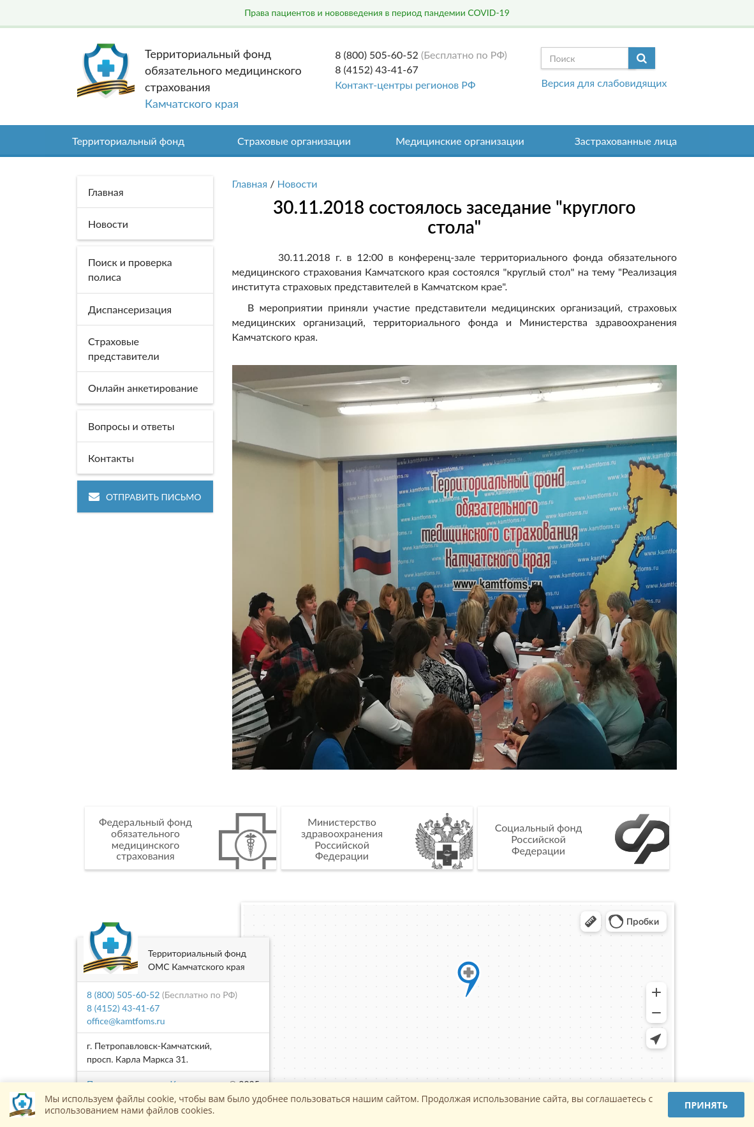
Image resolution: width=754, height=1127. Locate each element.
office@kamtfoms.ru (126, 1020)
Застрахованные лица (626, 141)
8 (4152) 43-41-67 (376, 69)
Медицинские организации (459, 141)
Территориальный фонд (128, 141)
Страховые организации (294, 141)
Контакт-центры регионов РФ (405, 84)
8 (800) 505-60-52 (376, 55)
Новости (297, 183)
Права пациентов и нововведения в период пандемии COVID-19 (377, 12)
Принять (706, 1105)
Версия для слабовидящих (604, 83)
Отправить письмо (145, 496)
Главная (250, 183)
